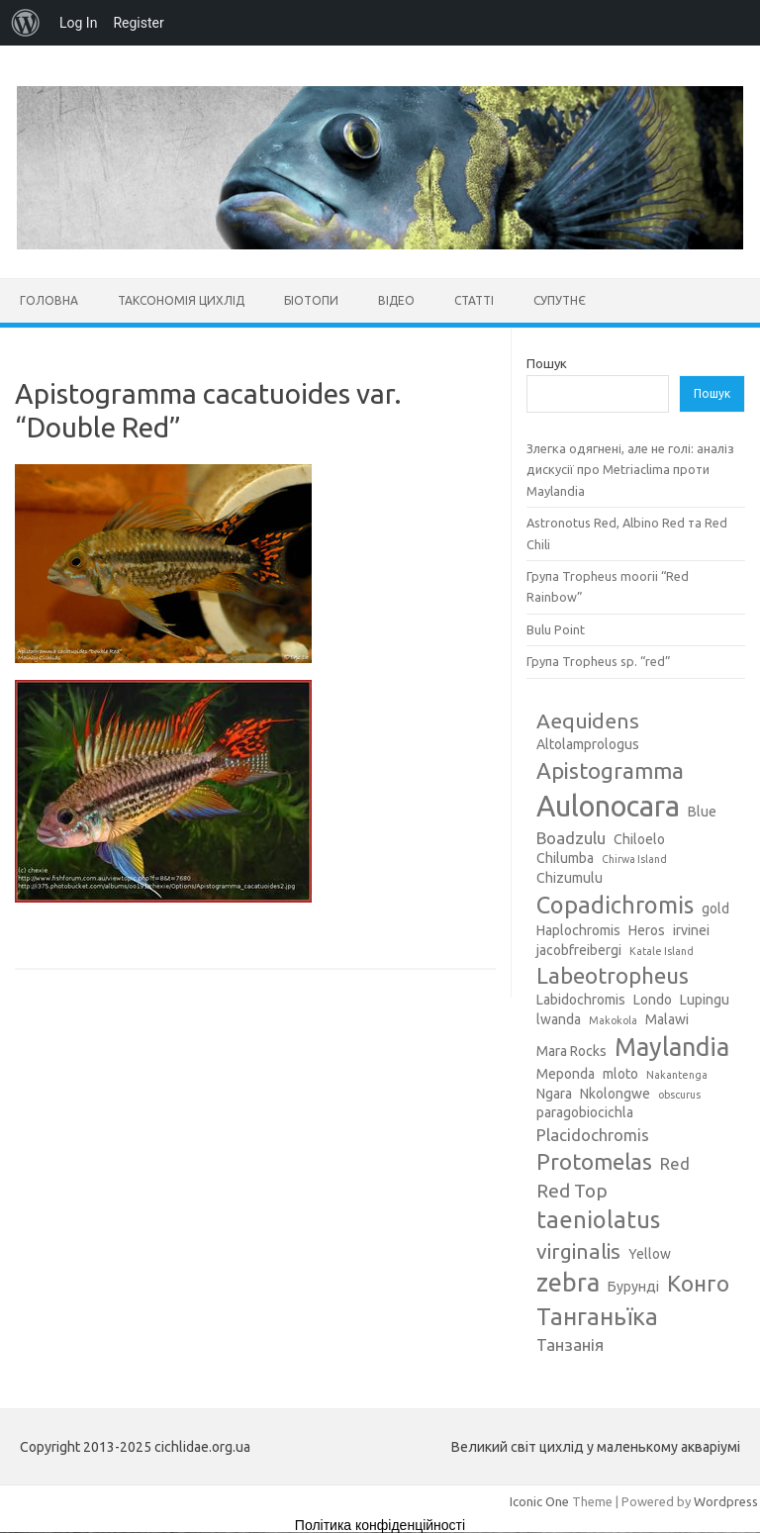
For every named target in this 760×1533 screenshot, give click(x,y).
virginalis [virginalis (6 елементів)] (578, 1251)
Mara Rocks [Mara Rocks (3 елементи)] (571, 1051)
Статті (474, 300)
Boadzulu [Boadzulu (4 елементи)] (571, 837)
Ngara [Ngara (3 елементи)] (554, 1094)
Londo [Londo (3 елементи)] (652, 999)
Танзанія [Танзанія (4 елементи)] (570, 1344)
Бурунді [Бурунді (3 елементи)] (633, 1286)
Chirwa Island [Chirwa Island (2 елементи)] (634, 859)
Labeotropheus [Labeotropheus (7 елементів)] (612, 975)
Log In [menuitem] (78, 23)
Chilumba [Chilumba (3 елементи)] (565, 858)
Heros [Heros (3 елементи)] (646, 930)
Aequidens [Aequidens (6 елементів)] (587, 720)
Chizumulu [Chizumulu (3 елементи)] (569, 878)
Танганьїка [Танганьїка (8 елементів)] (597, 1316)
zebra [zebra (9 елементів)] (568, 1282)
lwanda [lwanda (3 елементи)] (558, 1019)
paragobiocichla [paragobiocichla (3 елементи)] (584, 1112)
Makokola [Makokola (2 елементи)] (613, 1020)
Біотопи (311, 300)
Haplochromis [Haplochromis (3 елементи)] (578, 930)
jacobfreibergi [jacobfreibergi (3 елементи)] (578, 950)
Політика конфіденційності (380, 1525)
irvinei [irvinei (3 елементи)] (691, 930)
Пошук (546, 363)
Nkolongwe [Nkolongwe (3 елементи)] (615, 1094)
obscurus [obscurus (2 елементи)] (679, 1095)
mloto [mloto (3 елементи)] (620, 1074)
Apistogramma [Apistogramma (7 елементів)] (610, 770)
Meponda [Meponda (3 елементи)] (565, 1074)
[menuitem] (25, 23)
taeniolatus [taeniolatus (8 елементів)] (598, 1219)
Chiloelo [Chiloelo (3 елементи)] (639, 839)
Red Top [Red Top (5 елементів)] (572, 1190)
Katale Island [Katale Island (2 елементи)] (661, 951)
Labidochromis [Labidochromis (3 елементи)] (580, 999)
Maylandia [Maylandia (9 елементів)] (672, 1047)
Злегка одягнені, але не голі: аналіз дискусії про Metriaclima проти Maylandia (630, 469)
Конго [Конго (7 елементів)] (698, 1283)
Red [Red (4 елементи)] (675, 1163)
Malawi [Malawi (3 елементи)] (667, 1019)
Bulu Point (555, 629)
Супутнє (559, 300)
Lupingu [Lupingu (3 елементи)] (704, 999)
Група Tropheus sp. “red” (598, 661)
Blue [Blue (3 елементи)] (702, 811)
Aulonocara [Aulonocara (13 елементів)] (608, 806)
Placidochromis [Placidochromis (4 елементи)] (592, 1134)
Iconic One (539, 1501)
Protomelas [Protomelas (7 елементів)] (594, 1161)
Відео (396, 300)
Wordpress (726, 1501)
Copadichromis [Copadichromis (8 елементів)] (615, 904)
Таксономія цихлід (181, 300)
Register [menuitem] (138, 23)
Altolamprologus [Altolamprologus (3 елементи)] (587, 744)
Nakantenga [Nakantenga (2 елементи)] (677, 1075)
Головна (49, 300)
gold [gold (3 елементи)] (715, 908)
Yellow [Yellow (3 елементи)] (649, 1254)
